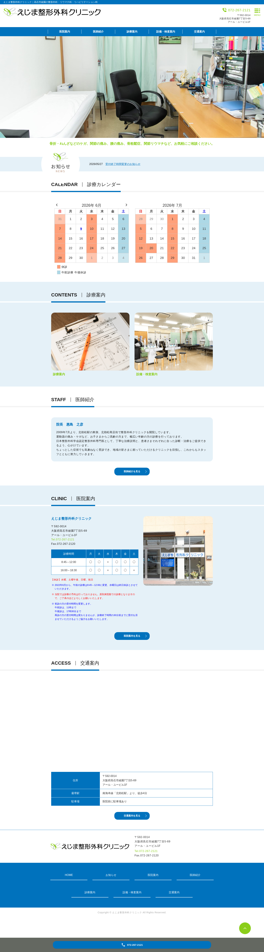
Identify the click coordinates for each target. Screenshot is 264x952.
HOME (69, 892)
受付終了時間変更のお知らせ (122, 164)
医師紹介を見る (132, 476)
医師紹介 (98, 31)
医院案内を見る (132, 646)
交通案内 (199, 31)
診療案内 (132, 31)
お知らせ (111, 892)
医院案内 (64, 31)
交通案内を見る (132, 832)
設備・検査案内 (165, 31)
